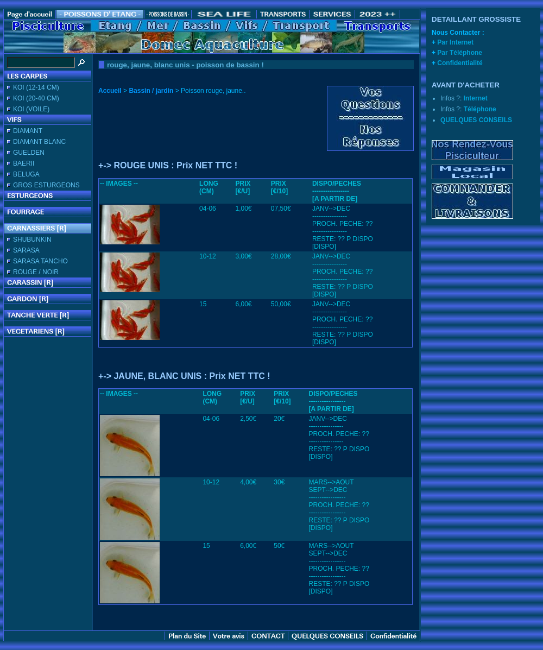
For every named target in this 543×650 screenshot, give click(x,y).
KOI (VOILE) (31, 109)
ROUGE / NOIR (36, 272)
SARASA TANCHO (40, 261)
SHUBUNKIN (32, 239)
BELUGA (26, 174)
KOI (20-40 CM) (36, 98)
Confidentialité (459, 63)
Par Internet (455, 42)
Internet (476, 98)
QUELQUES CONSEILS (476, 120)
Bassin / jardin (151, 90)
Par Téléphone (459, 52)
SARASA (26, 250)
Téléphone (480, 109)
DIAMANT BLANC (39, 142)
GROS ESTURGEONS (46, 185)
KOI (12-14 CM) (36, 87)
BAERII (23, 163)
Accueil (110, 90)
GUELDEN (29, 152)
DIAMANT (27, 131)
